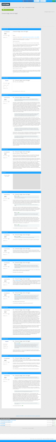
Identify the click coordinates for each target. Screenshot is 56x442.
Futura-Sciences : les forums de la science (12, 7)
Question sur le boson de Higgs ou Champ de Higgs (8, 420)
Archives (33, 438)
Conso (36, 438)
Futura (31, 438)
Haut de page (51, 438)
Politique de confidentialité (46, 438)
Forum (4, 7)
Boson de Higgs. (2, 423)
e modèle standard (18, 280)
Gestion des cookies (39, 438)
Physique (23, 7)
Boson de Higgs (2, 425)
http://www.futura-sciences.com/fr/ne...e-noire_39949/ (30, 37)
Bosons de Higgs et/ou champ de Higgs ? (6, 421)
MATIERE (20, 7)
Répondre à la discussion (8, 9)
